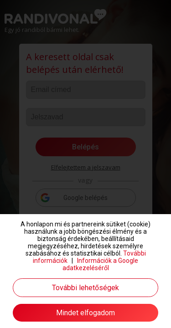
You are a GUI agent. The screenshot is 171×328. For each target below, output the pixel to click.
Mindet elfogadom (85, 312)
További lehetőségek (85, 287)
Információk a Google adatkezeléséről (100, 264)
